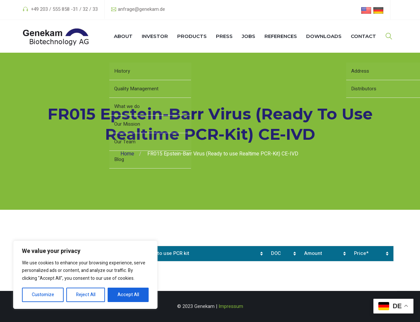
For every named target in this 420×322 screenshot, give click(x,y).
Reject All (85, 294)
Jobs (248, 36)
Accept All (128, 294)
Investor (155, 36)
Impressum (231, 306)
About (123, 36)
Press (224, 36)
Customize (43, 294)
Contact (363, 36)
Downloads (324, 36)
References (280, 36)
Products (192, 36)
